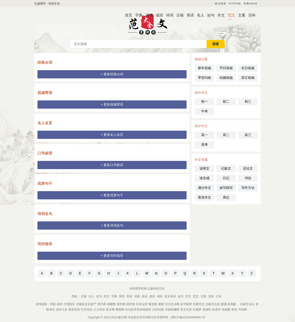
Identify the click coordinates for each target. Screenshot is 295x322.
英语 (189, 15)
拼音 (122, 296)
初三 (248, 101)
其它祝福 (247, 77)
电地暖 (226, 309)
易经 (60, 304)
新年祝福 (204, 68)
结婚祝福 (226, 77)
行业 (219, 296)
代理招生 (69, 304)
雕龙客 (153, 304)
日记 (226, 178)
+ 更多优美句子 (112, 195)
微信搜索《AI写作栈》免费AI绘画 (236, 3)
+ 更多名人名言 (112, 134)
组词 (145, 296)
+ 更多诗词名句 (112, 225)
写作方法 (247, 187)
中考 (204, 111)
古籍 (178, 15)
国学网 (130, 304)
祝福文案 (201, 59)
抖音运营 (142, 304)
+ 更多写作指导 (112, 255)
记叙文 (226, 168)
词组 (160, 296)
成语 (158, 15)
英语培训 (74, 309)
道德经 (206, 309)
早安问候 (204, 77)
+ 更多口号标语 (112, 165)
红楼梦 (197, 309)
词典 (147, 15)
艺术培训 (86, 309)
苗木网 (110, 309)
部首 (129, 296)
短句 (209, 15)
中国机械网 (172, 309)
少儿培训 (99, 309)
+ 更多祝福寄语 (112, 104)
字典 (137, 15)
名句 (99, 296)
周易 (53, 304)
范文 (230, 15)
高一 (204, 135)
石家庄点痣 (213, 304)
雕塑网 (120, 309)
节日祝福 (226, 68)
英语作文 (204, 197)
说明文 (204, 168)
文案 (240, 15)
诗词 (168, 15)
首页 (127, 15)
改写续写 (226, 187)
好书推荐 (186, 304)
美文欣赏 (186, 309)
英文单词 (170, 296)
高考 (204, 144)
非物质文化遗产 (86, 304)
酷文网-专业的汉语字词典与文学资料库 (143, 317)
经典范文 (198, 304)
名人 (199, 15)
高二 (226, 135)
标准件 (216, 309)
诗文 (106, 296)
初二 (226, 101)
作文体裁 (201, 159)
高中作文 (201, 126)
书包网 (242, 309)
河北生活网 (172, 304)
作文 (219, 15)
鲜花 (234, 309)
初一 (204, 101)
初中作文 (201, 92)
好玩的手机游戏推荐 (138, 309)
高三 (248, 135)
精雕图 (111, 304)
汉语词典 (158, 309)
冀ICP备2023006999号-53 (188, 317)
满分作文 (204, 187)
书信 (248, 178)
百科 (250, 15)
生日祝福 (247, 68)
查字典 (101, 304)
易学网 (121, 304)
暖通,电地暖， (230, 304)
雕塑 (161, 304)
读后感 (204, 178)
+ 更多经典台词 (112, 74)
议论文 (248, 168)
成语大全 (61, 309)
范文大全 (147, 23)
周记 (226, 197)
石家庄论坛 (247, 304)
